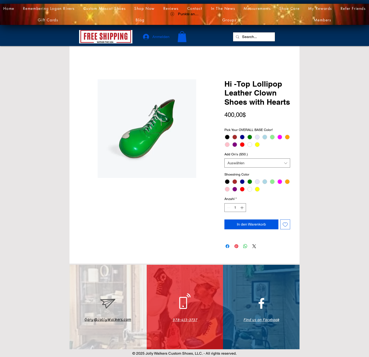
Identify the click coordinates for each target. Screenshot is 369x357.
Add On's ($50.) (236, 154)
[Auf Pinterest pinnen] (236, 246)
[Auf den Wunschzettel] (285, 224)
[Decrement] (228, 207)
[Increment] (242, 207)
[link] (182, 36)
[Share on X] (254, 246)
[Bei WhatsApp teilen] (245, 246)
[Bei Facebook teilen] (227, 246)
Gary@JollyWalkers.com (107, 320)
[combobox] (257, 163)
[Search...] (253, 36)
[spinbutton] (235, 207)
